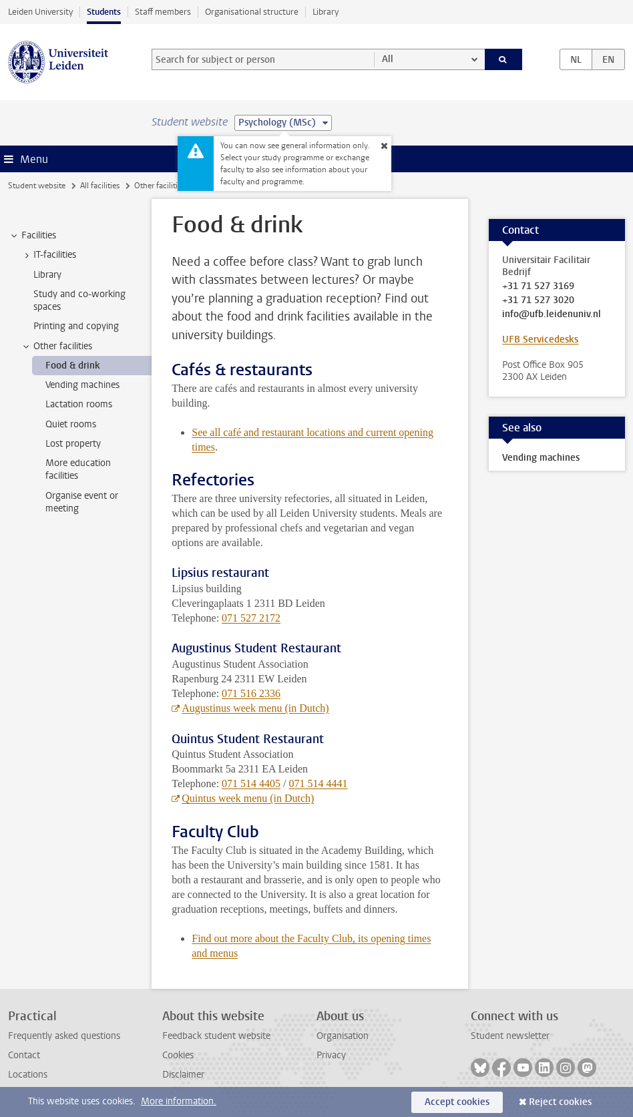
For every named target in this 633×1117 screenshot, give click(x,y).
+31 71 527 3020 (538, 300)
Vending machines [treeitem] (82, 385)
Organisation (342, 1036)
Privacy (331, 1055)
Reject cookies (560, 1102)
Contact (24, 1055)
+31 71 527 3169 (538, 286)
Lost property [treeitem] (73, 443)
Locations (27, 1074)
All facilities (100, 185)
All (387, 59)
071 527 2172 (251, 618)
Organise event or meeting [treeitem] (81, 502)
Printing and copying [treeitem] (76, 326)
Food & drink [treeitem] (72, 365)
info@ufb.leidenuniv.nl (551, 314)
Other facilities (159, 185)
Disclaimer (183, 1074)
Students (104, 11)
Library (325, 11)
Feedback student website (216, 1036)
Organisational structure (251, 11)
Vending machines (541, 457)
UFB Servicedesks (540, 339)
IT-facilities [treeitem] (48, 255)
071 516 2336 (251, 693)
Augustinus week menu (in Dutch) (255, 708)
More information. (178, 1101)
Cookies (178, 1055)
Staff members (163, 11)
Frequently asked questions (64, 1036)
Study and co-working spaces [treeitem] (79, 300)
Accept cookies (457, 1102)
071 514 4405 (251, 783)
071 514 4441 (318, 783)
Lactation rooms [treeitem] (78, 404)
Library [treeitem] (47, 274)
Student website (36, 185)
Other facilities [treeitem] (56, 346)
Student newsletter (510, 1036)
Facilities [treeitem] (32, 235)
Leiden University (40, 11)
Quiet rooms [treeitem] (70, 424)
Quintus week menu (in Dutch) (248, 798)
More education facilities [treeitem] (78, 469)
